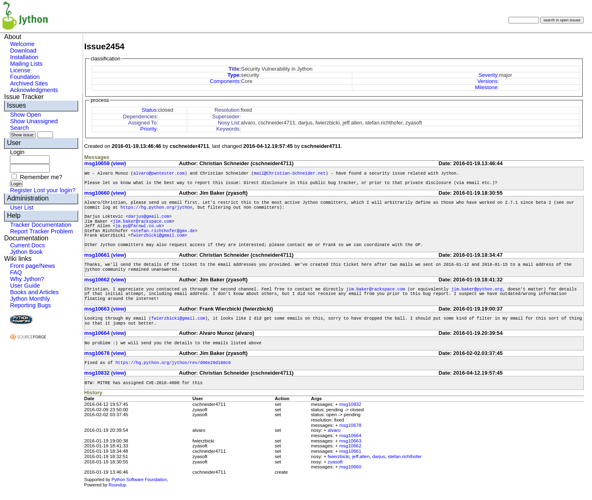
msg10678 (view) (105, 353)
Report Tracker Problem (41, 231)
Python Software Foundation (138, 479)
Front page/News (32, 266)
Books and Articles (34, 292)
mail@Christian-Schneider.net (290, 173)
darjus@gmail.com (148, 216)
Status (149, 110)
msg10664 (350, 435)
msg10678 (350, 425)
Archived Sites (29, 83)
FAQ (16, 272)
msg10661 (350, 451)
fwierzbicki (338, 456)
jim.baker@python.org (476, 289)
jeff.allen (361, 456)
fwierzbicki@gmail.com (158, 235)
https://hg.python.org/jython (156, 207)
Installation (24, 57)
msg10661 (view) (105, 255)
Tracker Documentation (40, 224)
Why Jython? (27, 279)
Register (21, 190)
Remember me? (41, 177)
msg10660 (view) (105, 193)
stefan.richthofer (405, 456)
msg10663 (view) (105, 309)
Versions (487, 81)
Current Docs (27, 245)
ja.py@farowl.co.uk (139, 226)
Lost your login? (55, 190)
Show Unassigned (34, 121)
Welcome (22, 44)
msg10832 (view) (105, 373)
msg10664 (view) (105, 333)
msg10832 (350, 404)
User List (21, 207)
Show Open (25, 114)
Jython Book (26, 252)
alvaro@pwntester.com (159, 173)
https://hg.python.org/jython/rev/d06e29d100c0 (173, 363)
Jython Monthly (30, 298)
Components (225, 81)
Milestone (486, 87)
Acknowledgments (34, 90)
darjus (378, 456)
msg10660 (350, 466)
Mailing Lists (26, 63)
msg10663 (350, 440)
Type (233, 75)
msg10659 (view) (105, 163)
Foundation (24, 77)
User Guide (25, 285)
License (20, 70)
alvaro (334, 430)
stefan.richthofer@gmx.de (164, 231)
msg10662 (350, 445)
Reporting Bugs (30, 305)
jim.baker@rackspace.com (142, 221)
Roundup (117, 484)
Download (23, 50)
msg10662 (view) (105, 279)
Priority (148, 129)
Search (19, 127)
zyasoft (335, 461)
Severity (488, 75)
